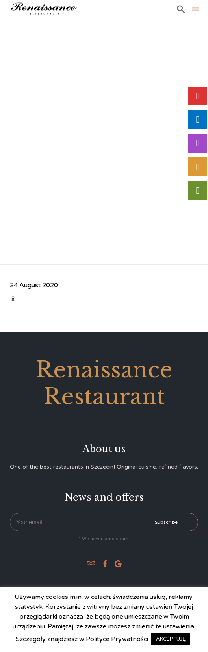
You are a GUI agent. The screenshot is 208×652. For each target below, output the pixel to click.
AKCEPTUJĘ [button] (171, 639)
